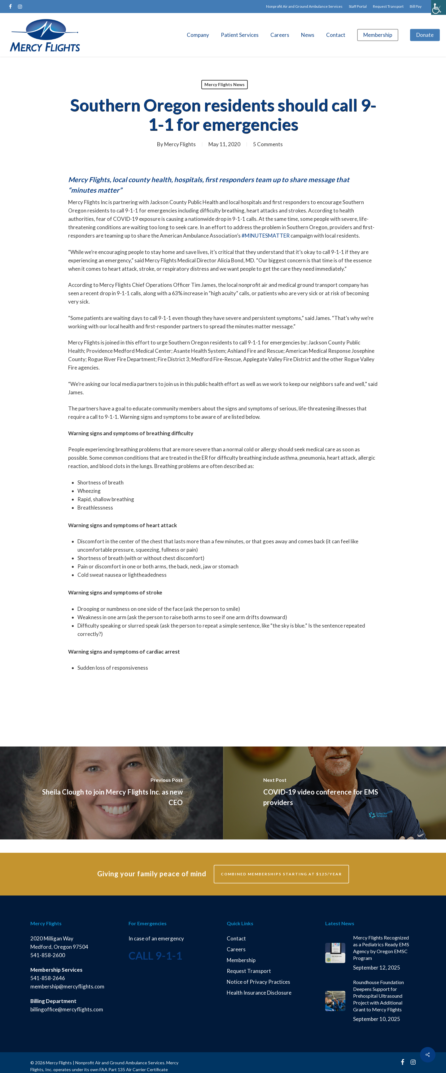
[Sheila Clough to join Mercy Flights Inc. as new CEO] (111, 793)
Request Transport (249, 971)
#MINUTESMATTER (265, 235)
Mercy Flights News (224, 84)
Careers (236, 949)
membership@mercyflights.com (67, 986)
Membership (241, 960)
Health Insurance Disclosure (259, 992)
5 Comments (268, 144)
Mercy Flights (180, 144)
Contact (236, 938)
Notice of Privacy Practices (258, 982)
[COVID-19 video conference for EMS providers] (334, 793)
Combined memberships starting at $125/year (281, 874)
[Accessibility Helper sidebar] (438, 7)
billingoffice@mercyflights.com (67, 1009)
